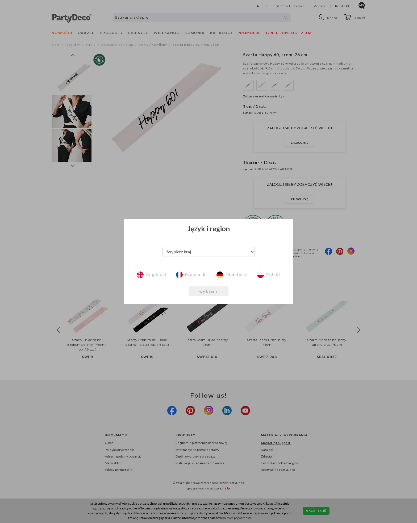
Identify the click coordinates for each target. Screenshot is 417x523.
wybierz (208, 291)
